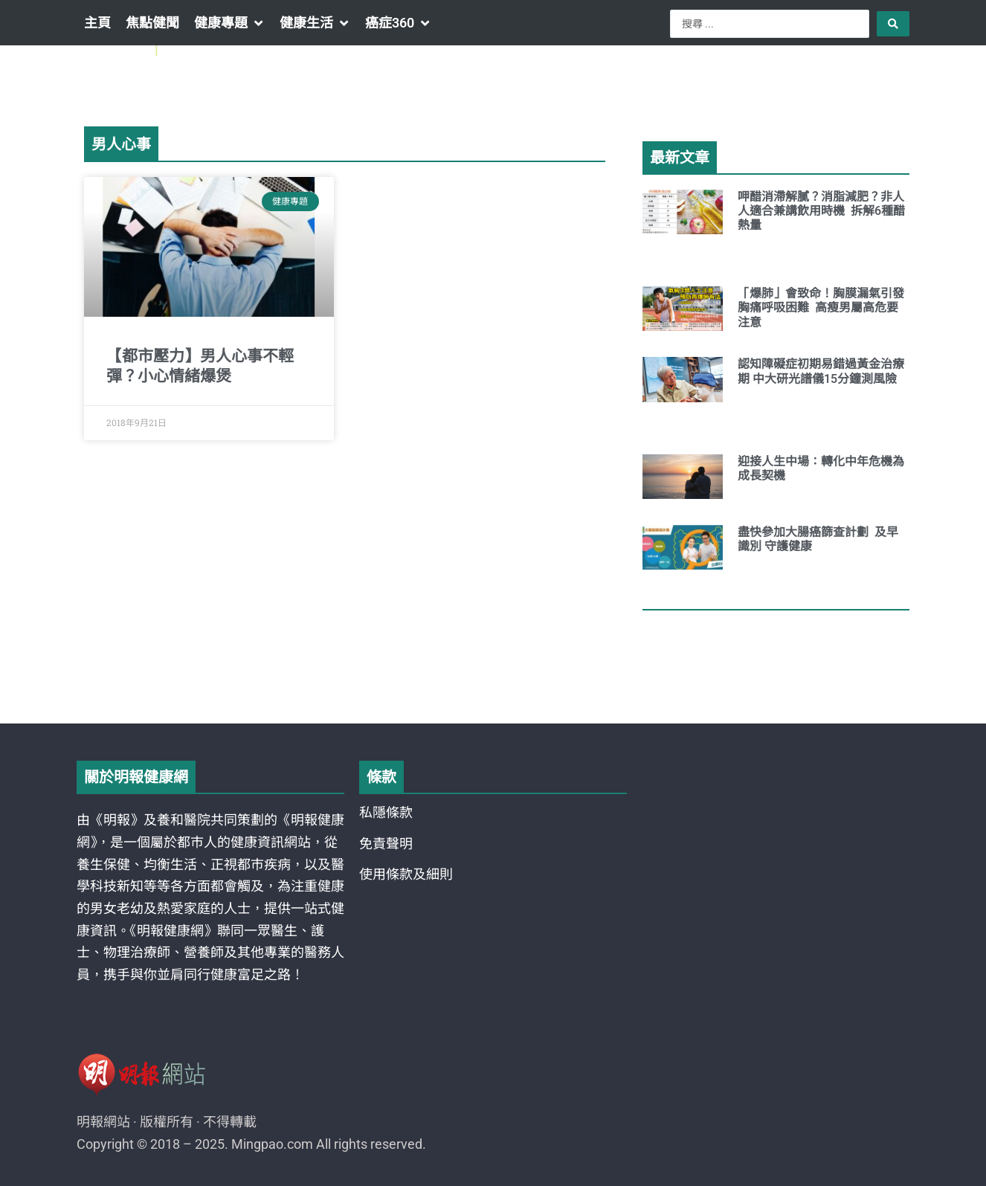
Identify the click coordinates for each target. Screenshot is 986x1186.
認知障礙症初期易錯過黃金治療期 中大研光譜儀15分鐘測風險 (821, 371)
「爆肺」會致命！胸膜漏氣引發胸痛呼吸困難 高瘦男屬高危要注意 (821, 307)
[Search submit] (893, 23)
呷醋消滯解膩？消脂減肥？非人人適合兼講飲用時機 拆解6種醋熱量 (821, 211)
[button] (229, 23)
